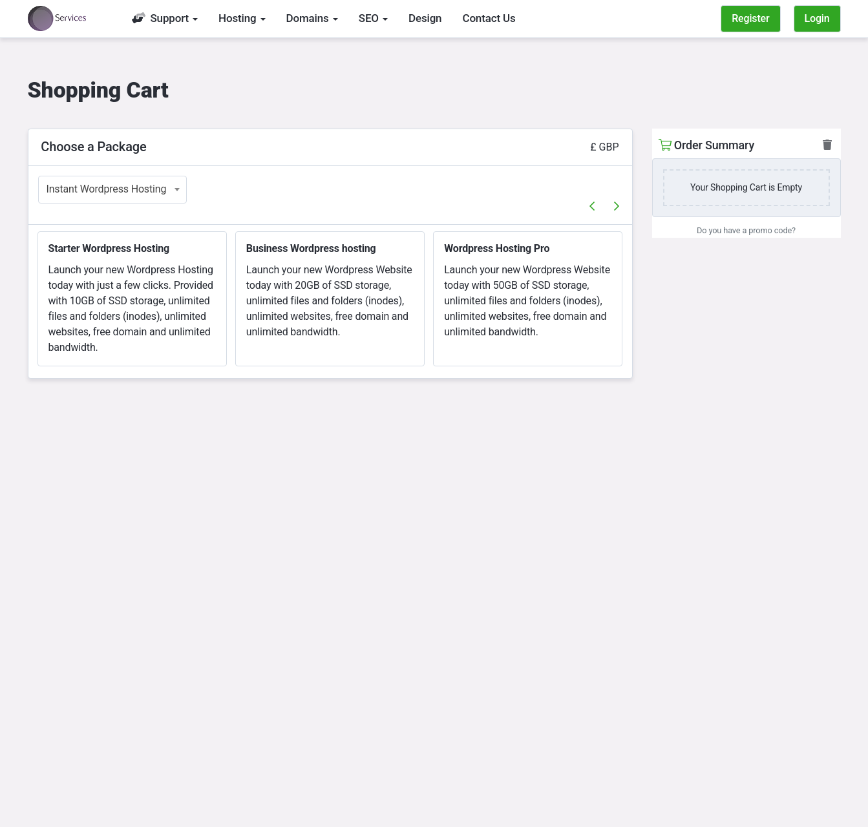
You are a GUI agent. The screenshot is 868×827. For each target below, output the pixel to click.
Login (817, 18)
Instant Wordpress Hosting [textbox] (107, 189)
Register (750, 18)
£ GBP (604, 147)
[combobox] (112, 190)
